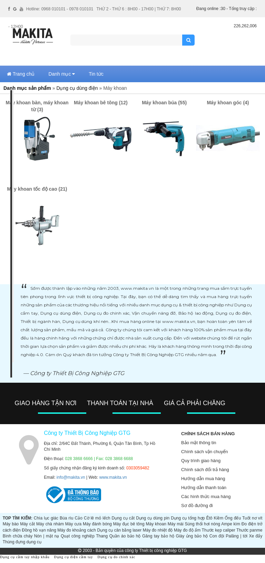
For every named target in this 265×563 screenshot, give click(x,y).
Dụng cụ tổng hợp (188, 518)
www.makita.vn (113, 477)
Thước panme (249, 530)
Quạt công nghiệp (78, 536)
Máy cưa (73, 524)
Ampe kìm (230, 524)
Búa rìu (66, 518)
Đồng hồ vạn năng (39, 530)
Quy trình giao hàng (200, 460)
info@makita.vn (71, 477)
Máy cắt (27, 524)
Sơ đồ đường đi (197, 505)
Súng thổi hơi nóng (202, 524)
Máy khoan (156, 524)
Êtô (209, 518)
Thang (102, 536)
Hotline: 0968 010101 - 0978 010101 (60, 9)
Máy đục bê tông (129, 524)
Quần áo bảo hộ (125, 536)
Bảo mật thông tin (198, 442)
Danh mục (61, 74)
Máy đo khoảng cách (76, 530)
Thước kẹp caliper (218, 530)
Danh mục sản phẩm (27, 88)
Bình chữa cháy (17, 536)
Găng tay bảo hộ (158, 536)
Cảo (78, 518)
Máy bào (11, 524)
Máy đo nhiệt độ (158, 530)
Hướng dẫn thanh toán (203, 487)
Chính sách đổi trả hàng (205, 469)
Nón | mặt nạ (46, 536)
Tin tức (96, 74)
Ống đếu (233, 518)
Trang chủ (21, 74)
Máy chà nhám (50, 524)
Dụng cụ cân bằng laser (119, 530)
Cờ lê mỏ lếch (97, 518)
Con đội (216, 536)
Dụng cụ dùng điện (77, 88)
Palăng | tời (236, 536)
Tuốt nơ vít (252, 518)
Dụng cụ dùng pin (152, 518)
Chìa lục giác (46, 518)
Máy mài (176, 524)
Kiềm (219, 518)
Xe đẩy (255, 536)
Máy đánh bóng (97, 524)
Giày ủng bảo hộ (192, 536)
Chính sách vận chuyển (204, 451)
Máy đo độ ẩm (187, 530)
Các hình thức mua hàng (205, 496)
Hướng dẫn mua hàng (203, 478)
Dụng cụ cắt (123, 518)
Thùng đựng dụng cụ (22, 542)
